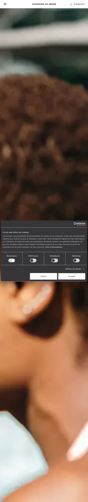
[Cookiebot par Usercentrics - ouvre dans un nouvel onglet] (75, 224)
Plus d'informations (53, 247)
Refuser (43, 276)
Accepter (71, 276)
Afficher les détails (73, 269)
